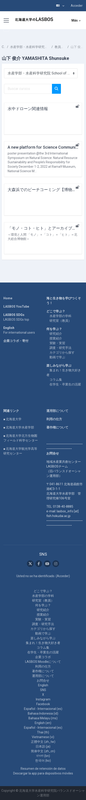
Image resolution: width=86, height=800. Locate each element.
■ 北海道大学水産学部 (18, 427)
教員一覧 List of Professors (60, 47)
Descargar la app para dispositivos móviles (43, 773)
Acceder (77, 5)
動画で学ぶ (57, 357)
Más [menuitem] (74, 20)
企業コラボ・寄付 (15, 341)
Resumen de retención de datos (43, 768)
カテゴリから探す (62, 352)
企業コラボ (43, 657)
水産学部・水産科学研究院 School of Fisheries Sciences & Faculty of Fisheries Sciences (30, 47)
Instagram (43, 699)
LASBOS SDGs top (16, 319)
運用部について (57, 411)
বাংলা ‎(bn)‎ (43, 756)
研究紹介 (55, 333)
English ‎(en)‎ (43, 723)
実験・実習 (57, 343)
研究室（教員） (60, 320)
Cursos (3, 47)
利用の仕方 (54, 419)
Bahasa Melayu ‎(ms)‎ (43, 718)
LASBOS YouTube (16, 306)
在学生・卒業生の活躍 (65, 384)
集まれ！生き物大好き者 (43, 643)
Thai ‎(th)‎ (43, 732)
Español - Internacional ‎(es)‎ (43, 709)
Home (7, 298)
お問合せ (43, 680)
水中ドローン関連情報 (28, 108)
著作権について (57, 427)
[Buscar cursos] (28, 89)
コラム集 (55, 379)
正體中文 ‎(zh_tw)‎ (43, 741)
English (43, 685)
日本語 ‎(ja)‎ (43, 746)
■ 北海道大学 (12, 419)
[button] (60, 5)
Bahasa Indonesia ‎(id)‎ (43, 713)
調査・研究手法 (60, 348)
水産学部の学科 (60, 316)
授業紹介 (55, 338)
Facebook (43, 704)
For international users (19, 332)
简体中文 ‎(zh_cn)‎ (43, 751)
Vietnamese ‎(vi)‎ (43, 737)
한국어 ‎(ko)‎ (43, 760)
